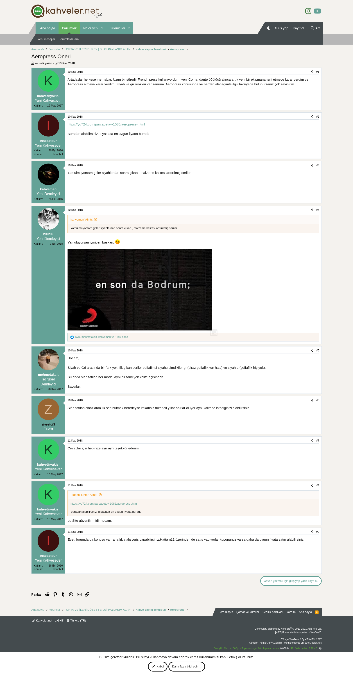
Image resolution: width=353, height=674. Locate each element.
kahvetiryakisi (43, 63)
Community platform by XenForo (288, 628)
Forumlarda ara (69, 39)
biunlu (48, 234)
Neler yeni (91, 28)
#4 (317, 210)
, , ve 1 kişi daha (101, 337)
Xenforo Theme (265, 642)
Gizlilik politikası (272, 612)
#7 (317, 440)
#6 (317, 400)
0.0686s (284, 648)
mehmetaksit (48, 374)
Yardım (291, 612)
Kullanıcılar (117, 28)
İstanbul (58, 154)
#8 (317, 485)
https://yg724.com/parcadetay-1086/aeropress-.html (106, 124)
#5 (317, 350)
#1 (317, 71)
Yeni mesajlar (46, 39)
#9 (317, 531)
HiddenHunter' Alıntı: (83, 494)
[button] (102, 28)
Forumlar (69, 28)
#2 (317, 116)
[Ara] (315, 28)
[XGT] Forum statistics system (298, 632)
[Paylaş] (312, 72)
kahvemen (48, 189)
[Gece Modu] (269, 28)
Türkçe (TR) (76, 620)
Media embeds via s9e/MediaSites (303, 642)
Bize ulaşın (226, 612)
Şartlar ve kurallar (247, 612)
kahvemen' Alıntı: (81, 219)
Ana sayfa (47, 28)
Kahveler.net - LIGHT (47, 620)
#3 (317, 165)
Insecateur (48, 141)
